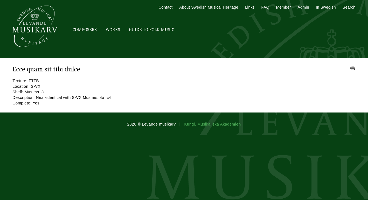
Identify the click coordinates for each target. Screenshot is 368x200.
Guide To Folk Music (151, 29)
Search (349, 7)
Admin (303, 7)
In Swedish (326, 7)
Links (249, 7)
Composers (85, 29)
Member (283, 7)
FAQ (265, 7)
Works (113, 29)
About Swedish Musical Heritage (208, 7)
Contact (165, 7)
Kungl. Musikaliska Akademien (212, 124)
